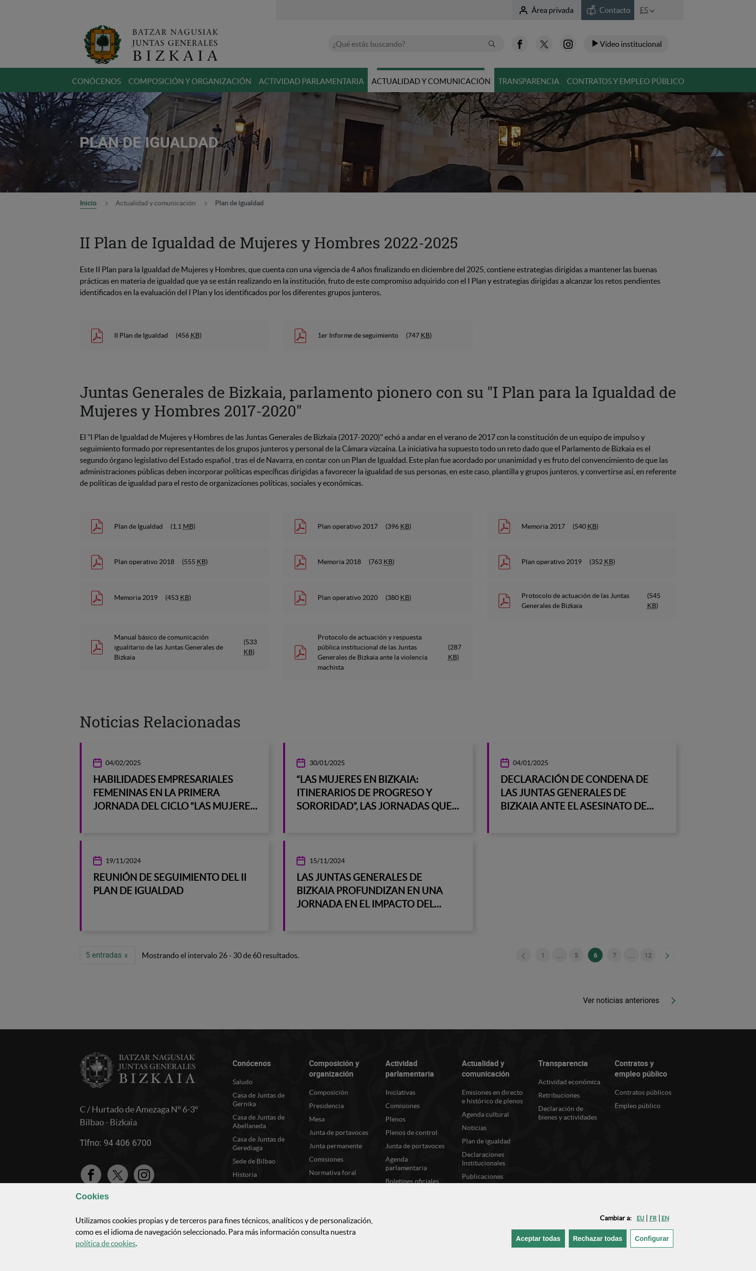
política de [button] (105, 1243)
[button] (640, 1218)
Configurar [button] (654, 1237)
